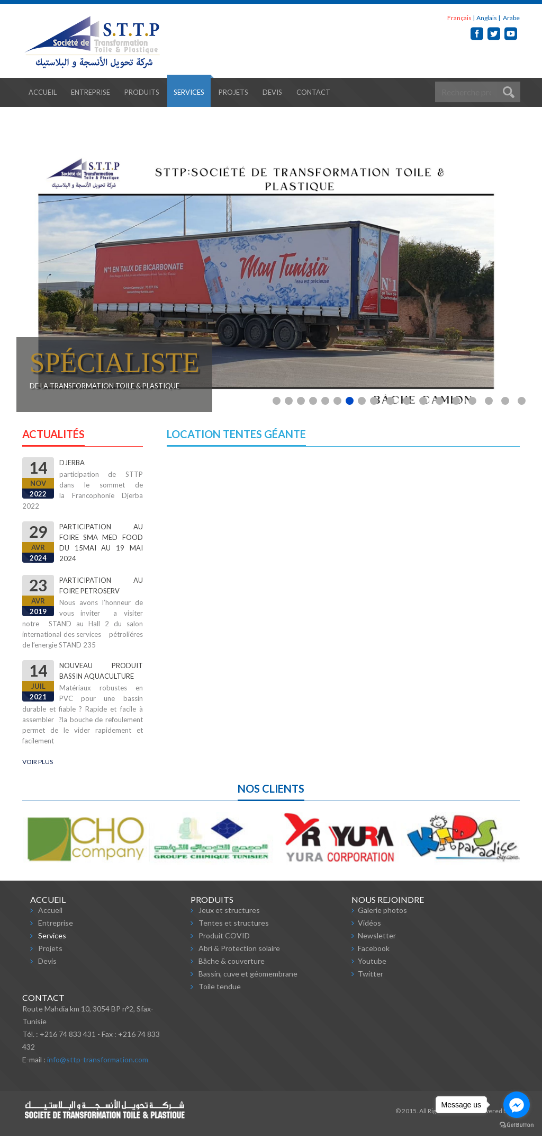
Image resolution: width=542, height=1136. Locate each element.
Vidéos (369, 922)
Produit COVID (224, 935)
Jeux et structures (229, 910)
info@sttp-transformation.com (97, 1059)
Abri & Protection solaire (239, 948)
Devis (272, 92)
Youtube (372, 960)
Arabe (511, 18)
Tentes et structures (233, 922)
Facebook (374, 948)
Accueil (43, 92)
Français (459, 18)
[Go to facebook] (516, 1104)
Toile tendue (219, 986)
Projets (233, 92)
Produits (141, 92)
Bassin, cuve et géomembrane (247, 973)
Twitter (370, 973)
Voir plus (37, 762)
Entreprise (90, 92)
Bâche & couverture (231, 960)
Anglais (486, 18)
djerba (72, 462)
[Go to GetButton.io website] (517, 1125)
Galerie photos (382, 910)
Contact (313, 92)
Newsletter (377, 935)
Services (189, 92)
